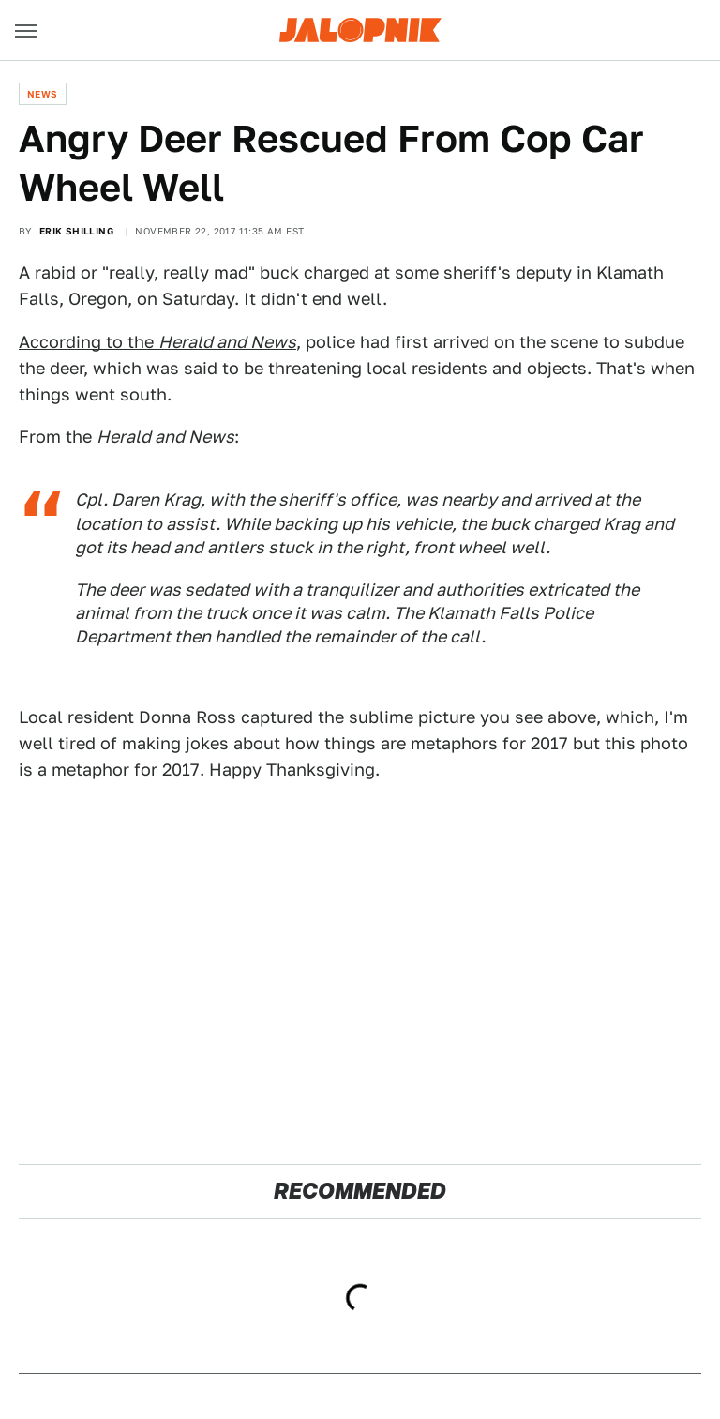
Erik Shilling (76, 230)
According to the (157, 342)
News (42, 93)
